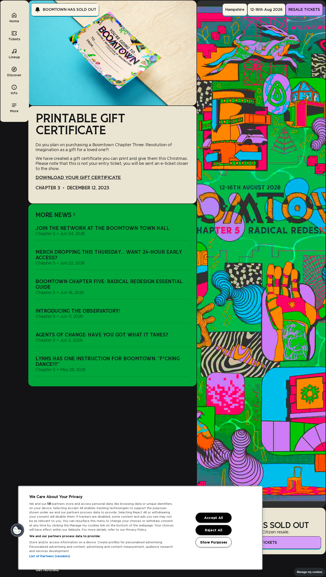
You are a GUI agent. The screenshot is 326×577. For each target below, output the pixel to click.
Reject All (213, 530)
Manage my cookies (309, 572)
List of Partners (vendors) (49, 556)
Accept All (213, 518)
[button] (14, 107)
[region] (140, 528)
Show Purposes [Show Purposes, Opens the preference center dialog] (213, 542)
